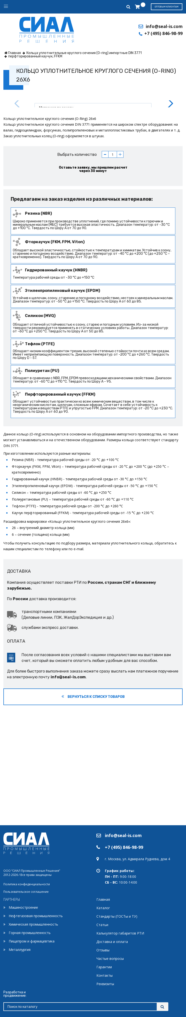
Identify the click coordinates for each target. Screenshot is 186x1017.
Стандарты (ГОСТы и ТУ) (116, 916)
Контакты (104, 975)
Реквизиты (105, 984)
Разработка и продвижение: (14, 994)
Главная (103, 899)
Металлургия (20, 949)
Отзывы (102, 950)
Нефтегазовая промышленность (36, 916)
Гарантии (104, 967)
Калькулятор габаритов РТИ (120, 933)
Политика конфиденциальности (26, 884)
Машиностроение (23, 907)
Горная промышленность (30, 932)
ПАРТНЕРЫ (11, 899)
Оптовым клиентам (166, 7)
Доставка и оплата (112, 941)
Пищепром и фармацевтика (31, 941)
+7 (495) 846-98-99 (163, 33)
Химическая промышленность (33, 924)
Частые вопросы (110, 958)
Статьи (102, 924)
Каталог (103, 908)
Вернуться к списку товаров (93, 810)
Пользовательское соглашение (26, 892)
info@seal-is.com (164, 26)
